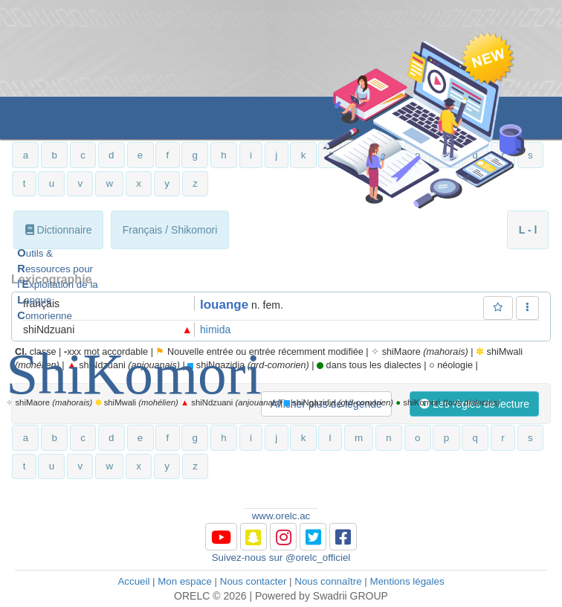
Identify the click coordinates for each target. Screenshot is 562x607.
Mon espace (185, 581)
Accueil (133, 581)
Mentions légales (407, 581)
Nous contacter (253, 581)
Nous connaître (327, 581)
